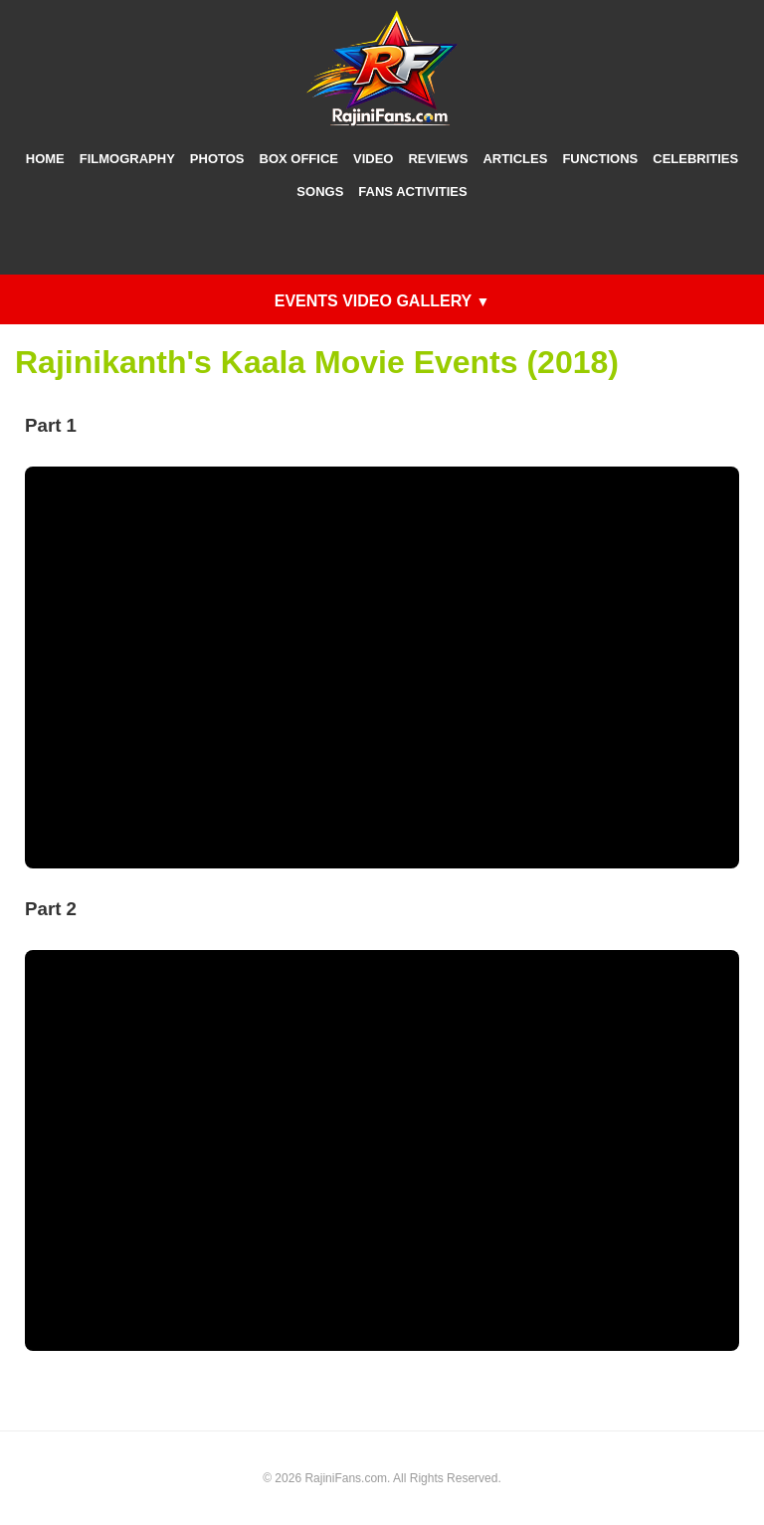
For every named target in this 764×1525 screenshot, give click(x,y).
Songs (319, 191)
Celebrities (695, 158)
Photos (217, 158)
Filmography (127, 158)
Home (45, 158)
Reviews (438, 158)
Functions (600, 158)
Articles (514, 158)
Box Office (299, 158)
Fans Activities (412, 191)
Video (373, 158)
